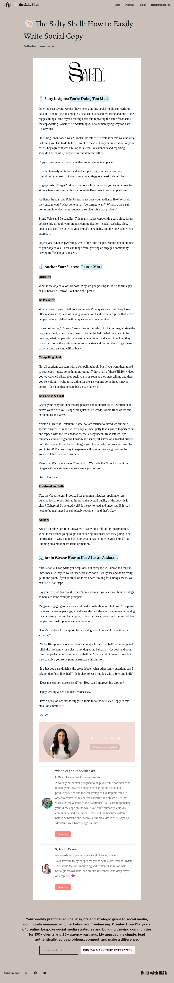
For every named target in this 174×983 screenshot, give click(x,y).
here (61, 706)
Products (129, 5)
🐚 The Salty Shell (26, 4)
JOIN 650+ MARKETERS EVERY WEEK (108, 950)
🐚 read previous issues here (104, 747)
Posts (117, 5)
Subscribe (63, 834)
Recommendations (160, 5)
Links (143, 5)
